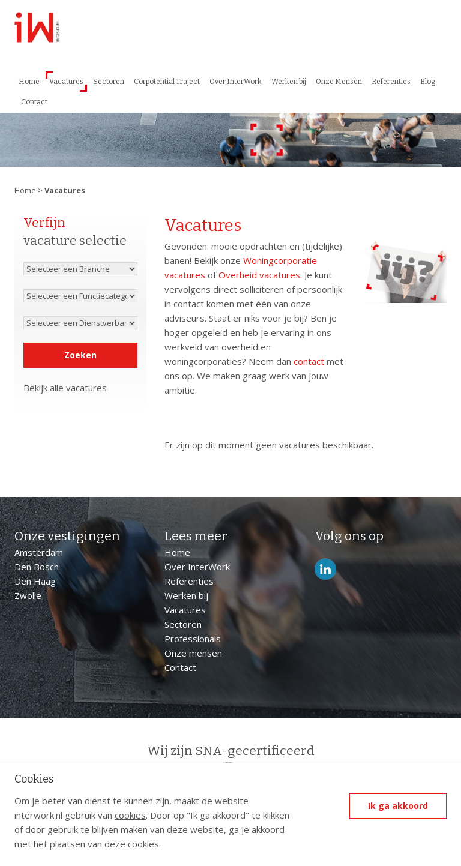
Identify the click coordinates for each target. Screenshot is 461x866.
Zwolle (27, 595)
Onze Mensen (339, 81)
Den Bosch (36, 567)
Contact (34, 102)
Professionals (192, 639)
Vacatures (66, 81)
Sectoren (108, 81)
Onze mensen (193, 653)
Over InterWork (235, 81)
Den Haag (35, 581)
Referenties (391, 81)
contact (309, 361)
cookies (130, 815)
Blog (427, 81)
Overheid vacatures (259, 275)
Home (29, 81)
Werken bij (288, 81)
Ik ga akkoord (398, 805)
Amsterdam (38, 552)
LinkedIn (325, 569)
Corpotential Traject (167, 81)
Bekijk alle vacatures (65, 388)
